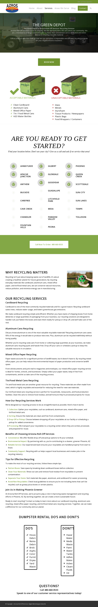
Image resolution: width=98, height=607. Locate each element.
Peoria (51, 227)
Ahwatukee (26, 166)
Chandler (25, 217)
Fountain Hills (25, 226)
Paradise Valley (52, 218)
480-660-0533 (51, 589)
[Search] (91, 8)
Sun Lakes (81, 200)
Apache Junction (25, 175)
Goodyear (53, 182)
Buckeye (24, 192)
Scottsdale (82, 184)
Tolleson (81, 217)
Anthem (24, 184)
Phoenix (80, 166)
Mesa (51, 208)
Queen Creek (79, 175)
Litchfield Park (53, 200)
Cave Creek (26, 208)
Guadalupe (54, 190)
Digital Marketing (34, 604)
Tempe (79, 208)
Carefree (25, 200)
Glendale (53, 174)
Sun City (80, 192)
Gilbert (52, 166)
